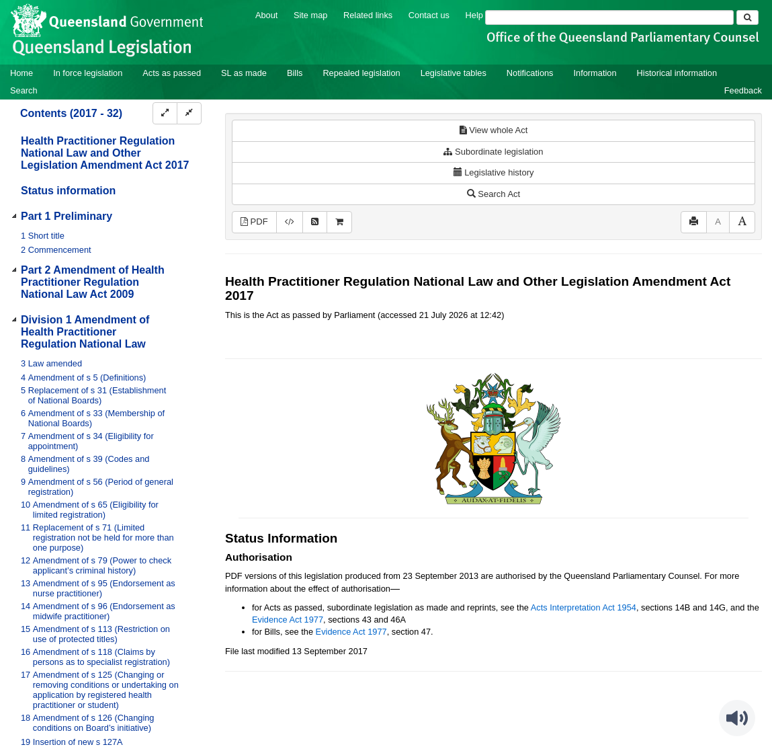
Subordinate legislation (493, 152)
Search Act (493, 194)
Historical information (677, 73)
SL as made (244, 73)
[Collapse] (189, 113)
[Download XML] (289, 222)
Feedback (743, 90)
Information (595, 73)
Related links (367, 15)
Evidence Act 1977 (287, 620)
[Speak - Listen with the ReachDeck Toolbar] (737, 718)
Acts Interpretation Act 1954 (583, 607)
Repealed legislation (361, 73)
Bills (294, 73)
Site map (311, 15)
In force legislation (87, 73)
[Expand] (165, 113)
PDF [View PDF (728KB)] (254, 221)
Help (474, 15)
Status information (68, 190)
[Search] (609, 17)
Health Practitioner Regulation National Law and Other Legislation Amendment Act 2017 (105, 153)
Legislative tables (453, 73)
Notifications (530, 73)
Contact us (429, 15)
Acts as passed (171, 73)
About (266, 15)
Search (24, 90)
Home (21, 73)
